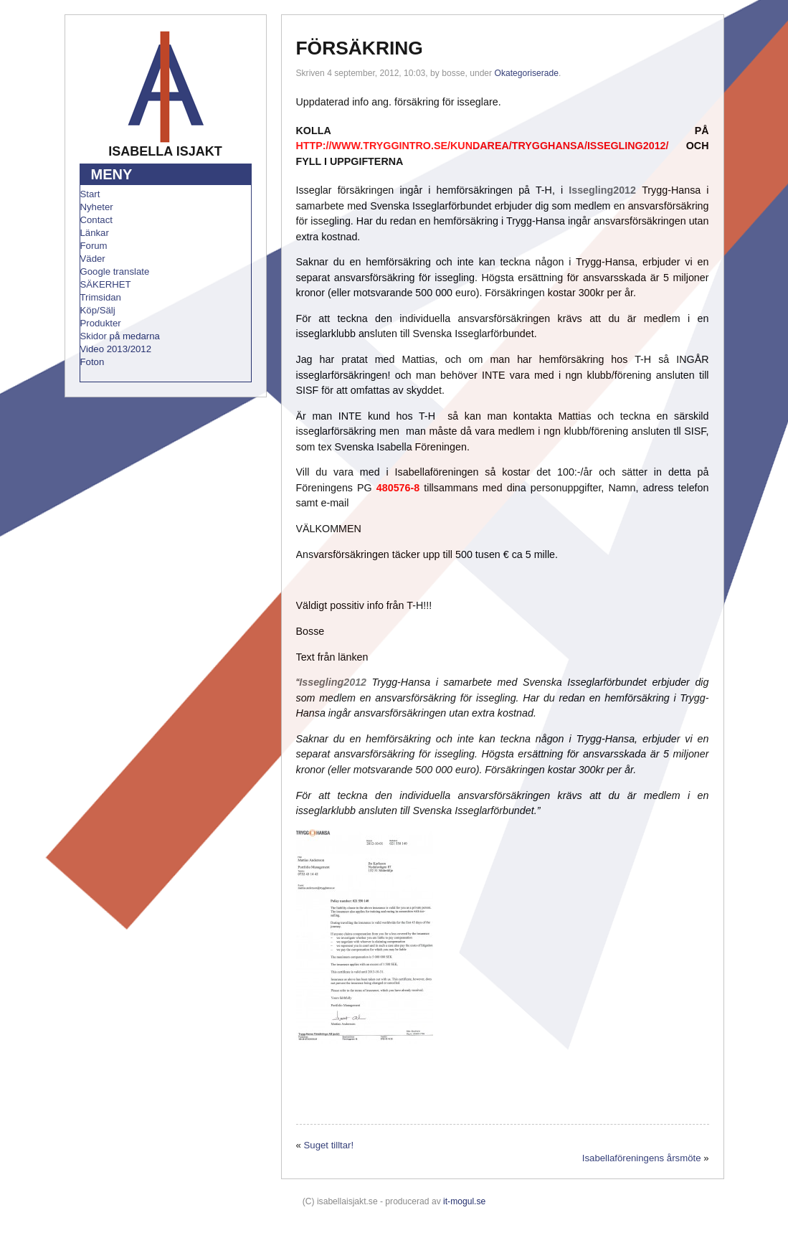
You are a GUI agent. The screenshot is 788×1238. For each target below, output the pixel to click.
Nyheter (96, 207)
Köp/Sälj (97, 310)
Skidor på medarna (120, 336)
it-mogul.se (464, 1201)
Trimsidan (100, 297)
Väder (92, 258)
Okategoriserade (527, 73)
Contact (96, 219)
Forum (94, 245)
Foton (92, 361)
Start (90, 194)
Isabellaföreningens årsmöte (641, 1158)
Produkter (100, 323)
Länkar (94, 232)
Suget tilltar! (329, 1145)
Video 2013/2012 (116, 349)
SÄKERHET (105, 284)
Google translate (115, 271)
